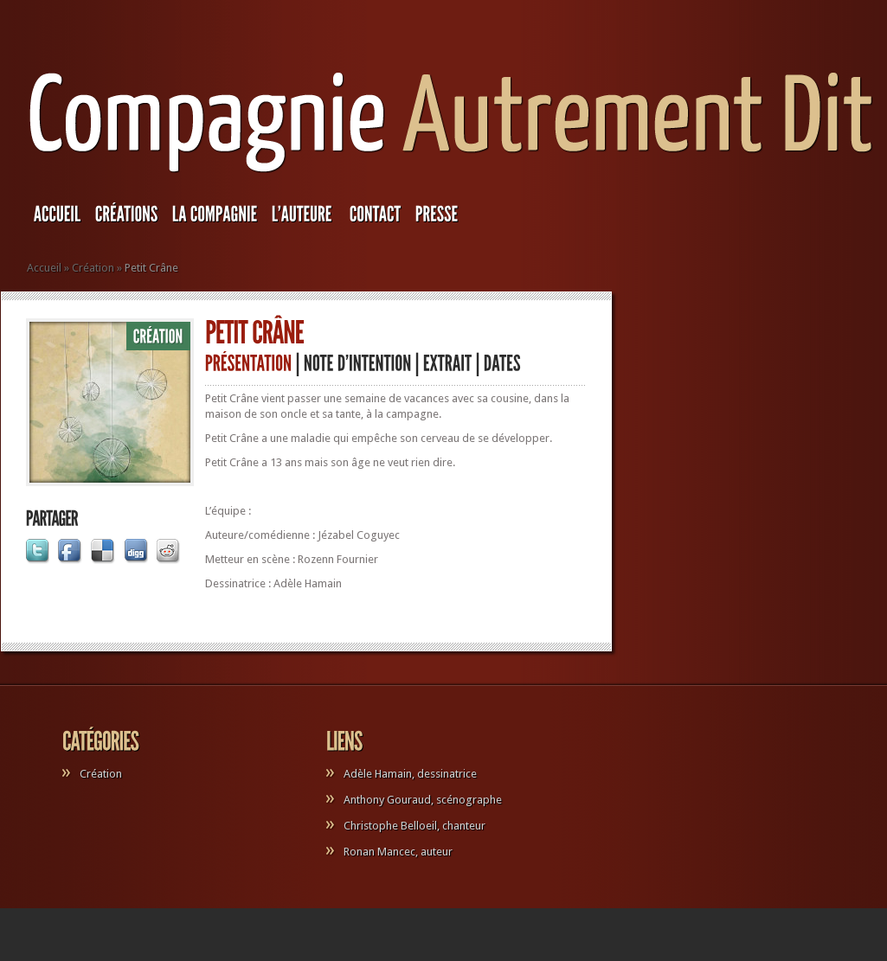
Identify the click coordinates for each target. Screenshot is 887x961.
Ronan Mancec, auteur (398, 851)
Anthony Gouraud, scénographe (423, 799)
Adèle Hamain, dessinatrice (410, 773)
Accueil (44, 267)
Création (93, 267)
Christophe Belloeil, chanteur (414, 825)
